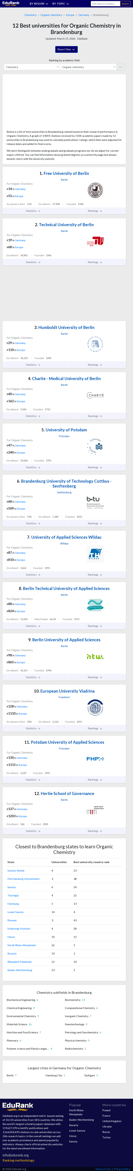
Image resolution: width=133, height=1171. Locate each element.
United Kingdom (111, 1121)
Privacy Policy (122, 1168)
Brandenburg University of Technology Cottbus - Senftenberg (64, 483)
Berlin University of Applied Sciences (64, 639)
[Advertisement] (32, 103)
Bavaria (11, 953)
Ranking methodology (18, 1160)
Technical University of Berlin (64, 224)
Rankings (95, 210)
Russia (106, 1131)
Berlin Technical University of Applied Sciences (64, 588)
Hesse (11, 936)
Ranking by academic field (64, 60)
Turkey (106, 1137)
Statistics (33, 210)
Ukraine (107, 1126)
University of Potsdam (64, 429)
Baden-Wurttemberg (19, 970)
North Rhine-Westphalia (21, 945)
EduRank (82, 38)
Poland (106, 1110)
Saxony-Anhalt (15, 870)
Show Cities (66, 50)
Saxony (11, 887)
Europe (70, 14)
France (106, 1115)
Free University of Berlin (64, 173)
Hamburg (13, 903)
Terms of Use (103, 1168)
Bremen (12, 920)
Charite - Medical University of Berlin (64, 378)
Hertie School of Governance (64, 793)
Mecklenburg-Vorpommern (23, 878)
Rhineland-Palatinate (19, 961)
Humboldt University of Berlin (64, 327)
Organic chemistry (51, 14)
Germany (83, 14)
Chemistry (30, 14)
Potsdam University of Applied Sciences (64, 742)
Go (120, 66)
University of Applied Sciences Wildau (64, 537)
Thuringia (13, 895)
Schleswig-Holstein (18, 928)
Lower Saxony (15, 912)
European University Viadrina (64, 691)
